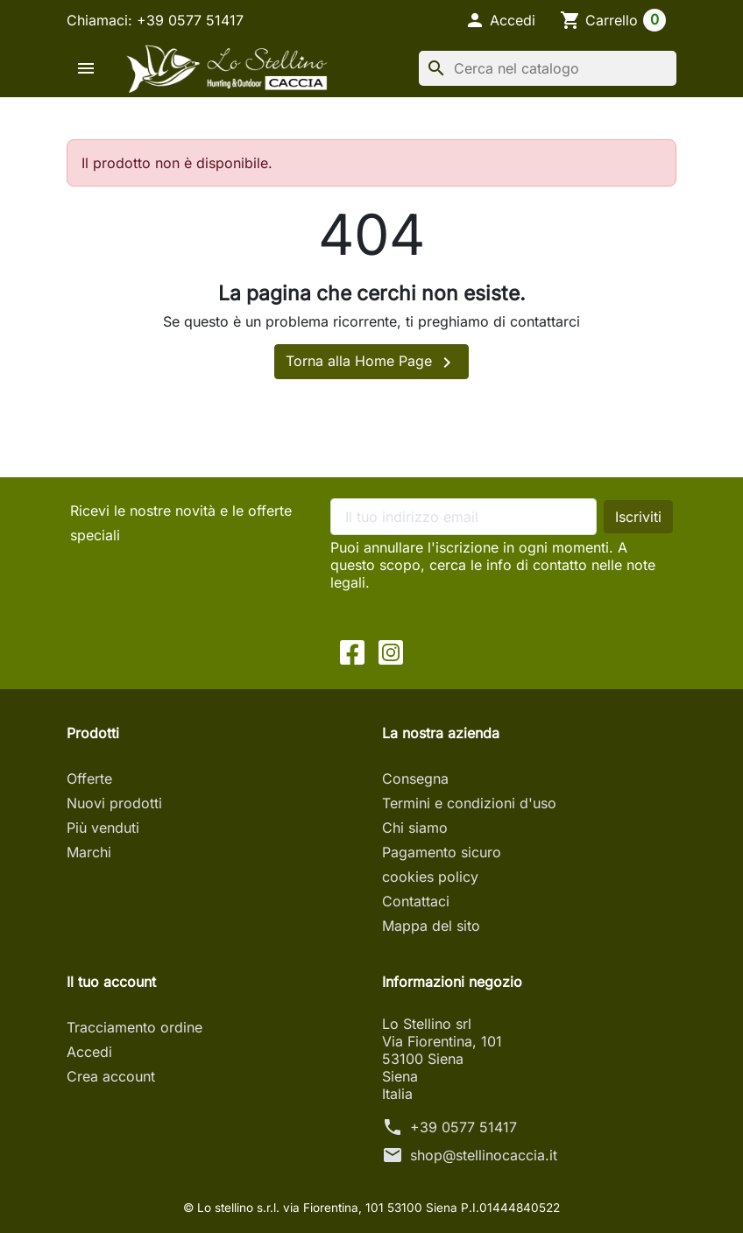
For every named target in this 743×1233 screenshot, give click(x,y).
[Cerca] (547, 68)
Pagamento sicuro (441, 852)
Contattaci (415, 901)
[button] (500, 20)
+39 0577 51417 (463, 1127)
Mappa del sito (431, 925)
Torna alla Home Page (371, 362)
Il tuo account (111, 981)
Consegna (415, 778)
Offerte (89, 778)
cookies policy (430, 876)
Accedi (89, 1051)
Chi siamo (415, 827)
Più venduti (103, 827)
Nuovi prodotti (114, 803)
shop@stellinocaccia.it (483, 1155)
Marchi (89, 852)
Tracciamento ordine (134, 1027)
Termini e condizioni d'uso (469, 803)
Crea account (111, 1076)
